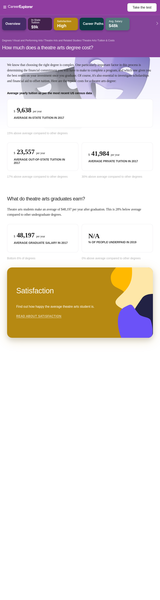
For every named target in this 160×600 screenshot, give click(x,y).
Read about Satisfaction (38, 316)
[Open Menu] (65, 7)
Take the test (141, 7)
